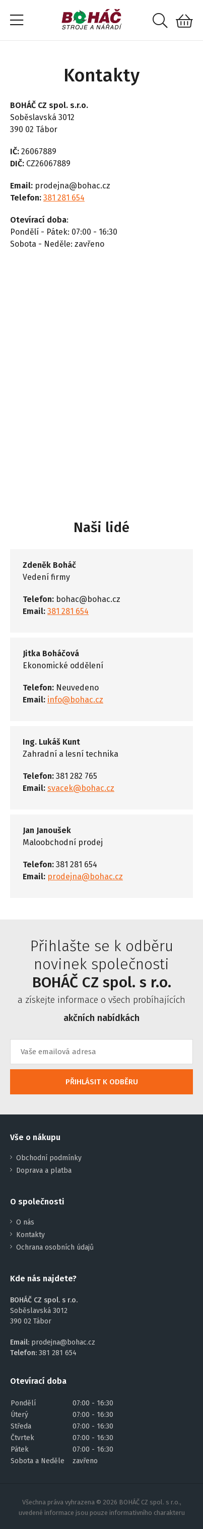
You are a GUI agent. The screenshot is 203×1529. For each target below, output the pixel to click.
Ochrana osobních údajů (55, 1247)
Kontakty (30, 1235)
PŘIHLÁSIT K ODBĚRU (101, 1081)
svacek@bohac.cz (80, 788)
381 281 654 (64, 197)
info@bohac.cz (75, 699)
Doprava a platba (44, 1170)
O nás (25, 1222)
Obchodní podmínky (49, 1158)
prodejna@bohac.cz (85, 876)
